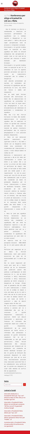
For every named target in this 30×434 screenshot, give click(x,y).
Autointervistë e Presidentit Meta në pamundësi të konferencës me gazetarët (15, 424)
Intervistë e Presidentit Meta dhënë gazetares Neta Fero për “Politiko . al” (14, 417)
